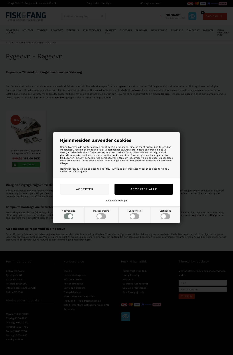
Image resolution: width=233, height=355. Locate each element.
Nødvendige (68, 214)
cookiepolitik (96, 160)
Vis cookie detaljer (116, 200)
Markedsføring (101, 214)
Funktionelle (134, 214)
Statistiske (165, 214)
